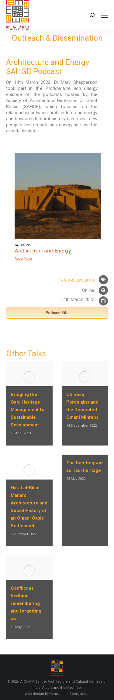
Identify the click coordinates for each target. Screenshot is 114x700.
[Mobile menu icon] (104, 15)
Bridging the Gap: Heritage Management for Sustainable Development (28, 410)
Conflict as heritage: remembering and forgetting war (26, 603)
